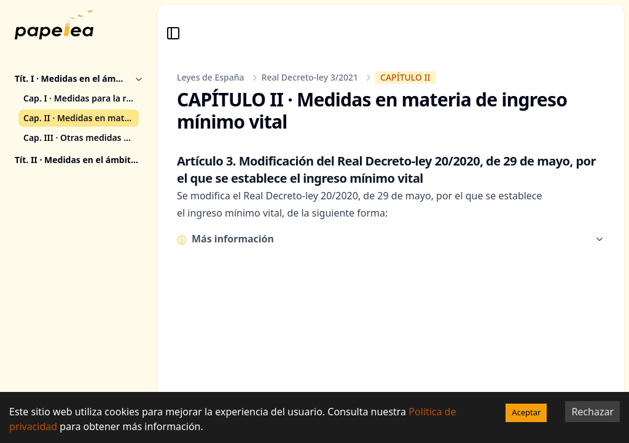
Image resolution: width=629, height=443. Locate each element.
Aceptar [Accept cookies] (526, 412)
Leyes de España (210, 77)
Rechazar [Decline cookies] (592, 411)
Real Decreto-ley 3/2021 (310, 77)
